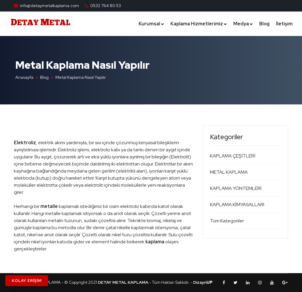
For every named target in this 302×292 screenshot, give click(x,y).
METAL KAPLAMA (229, 172)
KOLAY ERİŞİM (27, 280)
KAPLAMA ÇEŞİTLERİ (232, 156)
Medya (241, 24)
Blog (264, 24)
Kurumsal (149, 24)
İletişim (284, 24)
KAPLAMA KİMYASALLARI (237, 204)
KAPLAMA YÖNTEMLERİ (236, 188)
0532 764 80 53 (105, 5)
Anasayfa (24, 77)
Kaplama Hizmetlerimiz (196, 24)
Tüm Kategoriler (227, 221)
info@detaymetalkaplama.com (49, 5)
